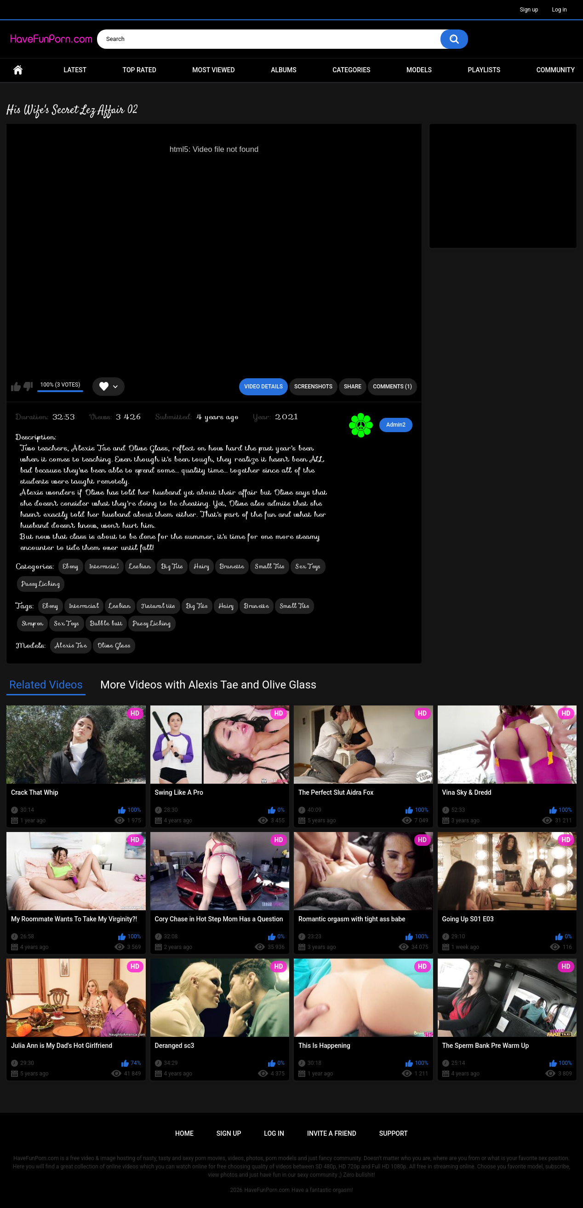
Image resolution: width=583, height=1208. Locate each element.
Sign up (529, 9)
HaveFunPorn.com (267, 1190)
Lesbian (140, 566)
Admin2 (396, 425)
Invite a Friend (331, 1133)
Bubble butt (106, 623)
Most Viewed (213, 70)
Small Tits (270, 566)
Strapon (32, 623)
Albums (284, 70)
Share (352, 386)
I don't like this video (28, 386)
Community (556, 70)
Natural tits (158, 605)
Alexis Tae (71, 645)
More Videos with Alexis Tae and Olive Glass (208, 684)
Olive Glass (114, 645)
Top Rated (139, 70)
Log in (559, 9)
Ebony (71, 566)
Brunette (232, 566)
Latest (75, 70)
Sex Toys (307, 566)
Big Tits (172, 566)
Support (393, 1133)
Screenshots (313, 386)
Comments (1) (392, 386)
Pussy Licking (41, 583)
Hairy (201, 566)
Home (17, 70)
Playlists (484, 70)
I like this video (16, 386)
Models (419, 70)
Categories (351, 70)
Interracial (104, 566)
